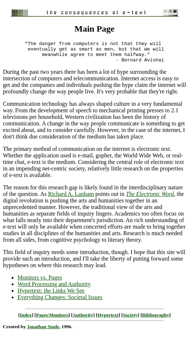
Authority (83, 319)
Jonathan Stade (43, 331)
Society (130, 319)
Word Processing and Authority (54, 288)
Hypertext (108, 319)
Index (25, 319)
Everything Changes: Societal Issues (59, 301)
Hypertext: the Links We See (50, 295)
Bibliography (155, 319)
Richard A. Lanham (71, 198)
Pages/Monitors (52, 319)
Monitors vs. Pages (39, 282)
